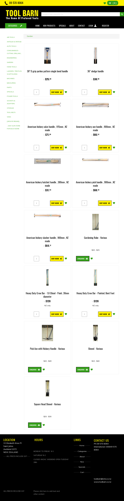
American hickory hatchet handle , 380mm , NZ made (47, 183)
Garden (10, 62)
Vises (9, 117)
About (71, 25)
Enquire (81, 258)
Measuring (11, 83)
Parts (9, 87)
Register (106, 25)
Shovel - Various (95, 348)
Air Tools (11, 37)
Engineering (12, 58)
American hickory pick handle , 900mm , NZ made (95, 183)
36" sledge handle (95, 71)
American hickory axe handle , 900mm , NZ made (95, 128)
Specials (62, 25)
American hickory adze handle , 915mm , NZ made (47, 128)
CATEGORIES (12, 25)
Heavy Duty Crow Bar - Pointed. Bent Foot (95, 293)
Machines (11, 78)
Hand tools (12, 67)
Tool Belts (11, 112)
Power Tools (12, 96)
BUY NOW (55, 92)
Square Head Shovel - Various (47, 404)
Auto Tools (11, 46)
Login (93, 25)
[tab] (14, 37)
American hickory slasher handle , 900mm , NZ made (47, 239)
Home (37, 25)
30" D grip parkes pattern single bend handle (47, 71)
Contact (81, 25)
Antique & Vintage (14, 42)
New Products (49, 25)
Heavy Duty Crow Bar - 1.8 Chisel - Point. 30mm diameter (47, 294)
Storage (10, 108)
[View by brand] (13, 121)
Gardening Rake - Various (95, 237)
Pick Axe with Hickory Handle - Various (47, 348)
